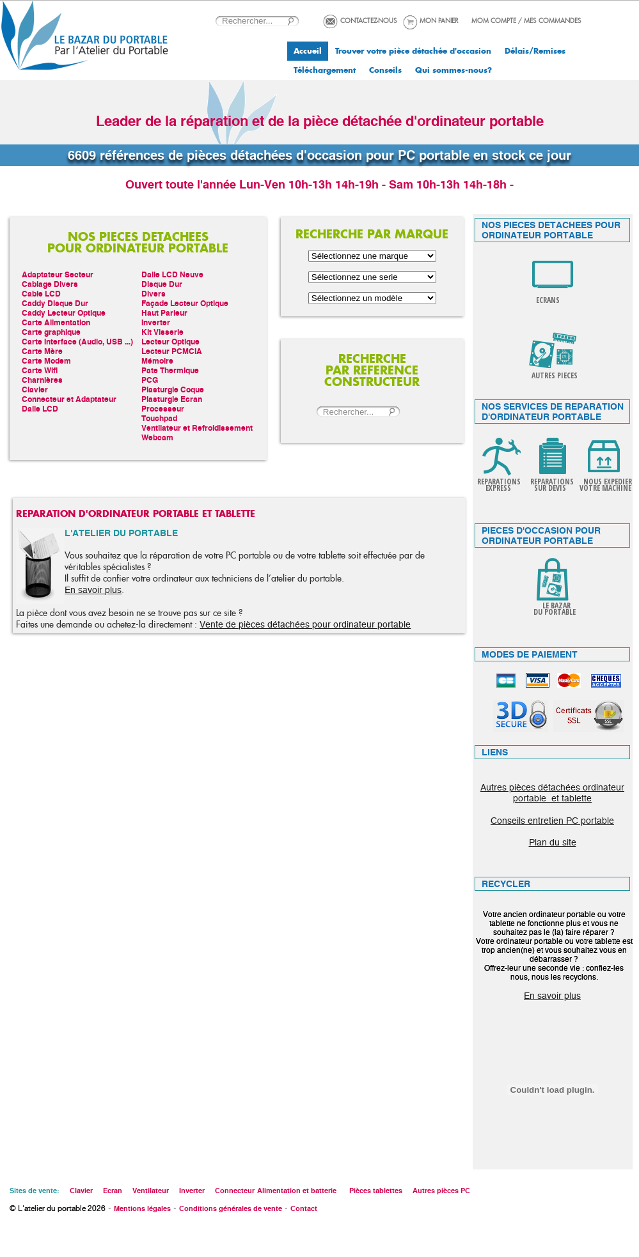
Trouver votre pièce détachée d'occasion (413, 51)
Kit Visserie (162, 332)
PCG (149, 380)
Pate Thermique (170, 370)
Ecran (112, 1190)
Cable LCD (41, 293)
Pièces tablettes (375, 1190)
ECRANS (548, 300)
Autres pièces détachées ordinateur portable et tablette (552, 792)
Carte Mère (42, 351)
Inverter (155, 322)
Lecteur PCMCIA (171, 351)
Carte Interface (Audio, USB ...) (77, 341)
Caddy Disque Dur (55, 303)
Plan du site (552, 842)
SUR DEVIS (551, 487)
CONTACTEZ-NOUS (368, 21)
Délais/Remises (535, 51)
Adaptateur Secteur (57, 274)
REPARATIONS (499, 481)
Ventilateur (150, 1190)
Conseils (385, 70)
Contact (303, 1208)
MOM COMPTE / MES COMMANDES (526, 21)
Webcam (157, 437)
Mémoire (157, 361)
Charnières (42, 380)
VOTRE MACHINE (605, 487)
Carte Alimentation (56, 322)
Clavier (35, 389)
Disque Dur (161, 284)
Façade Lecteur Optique (184, 303)
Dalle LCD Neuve (172, 274)
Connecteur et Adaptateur (69, 399)
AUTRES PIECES (555, 375)
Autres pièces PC (441, 1190)
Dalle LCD (40, 408)
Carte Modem (46, 361)
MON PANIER (439, 21)
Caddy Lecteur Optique (64, 313)
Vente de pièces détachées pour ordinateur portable (305, 624)
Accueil (308, 51)
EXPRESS (499, 487)
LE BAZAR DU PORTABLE (553, 608)
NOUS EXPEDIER (607, 481)
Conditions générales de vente (230, 1208)
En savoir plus (93, 590)
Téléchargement (325, 70)
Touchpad (159, 418)
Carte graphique (51, 332)
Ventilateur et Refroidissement (197, 428)
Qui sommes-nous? (453, 70)
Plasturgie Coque (172, 389)
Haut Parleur (164, 313)
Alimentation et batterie (296, 1190)
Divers (153, 293)
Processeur (162, 408)
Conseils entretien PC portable (552, 820)
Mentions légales (142, 1208)
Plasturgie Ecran (171, 399)
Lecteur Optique (170, 341)
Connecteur (235, 1190)
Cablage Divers (50, 284)
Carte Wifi (40, 370)
